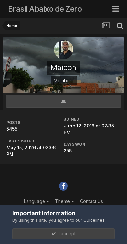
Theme (64, 201)
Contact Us (91, 201)
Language (36, 201)
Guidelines (94, 220)
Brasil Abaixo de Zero (45, 8)
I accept (63, 233)
